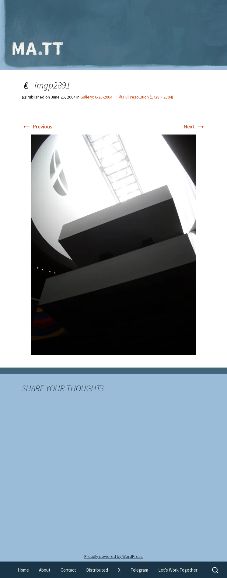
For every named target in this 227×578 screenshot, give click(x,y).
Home (23, 570)
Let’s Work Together (177, 570)
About (45, 570)
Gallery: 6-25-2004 (96, 97)
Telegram (139, 570)
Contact (68, 570)
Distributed (97, 570)
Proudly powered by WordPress (113, 556)
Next (194, 126)
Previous (37, 126)
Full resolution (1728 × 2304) (148, 97)
